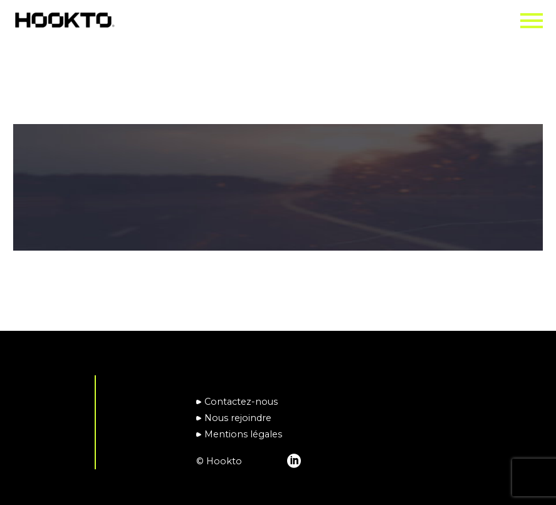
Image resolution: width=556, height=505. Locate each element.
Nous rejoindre (237, 418)
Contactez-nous (241, 401)
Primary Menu (531, 20)
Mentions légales (243, 434)
